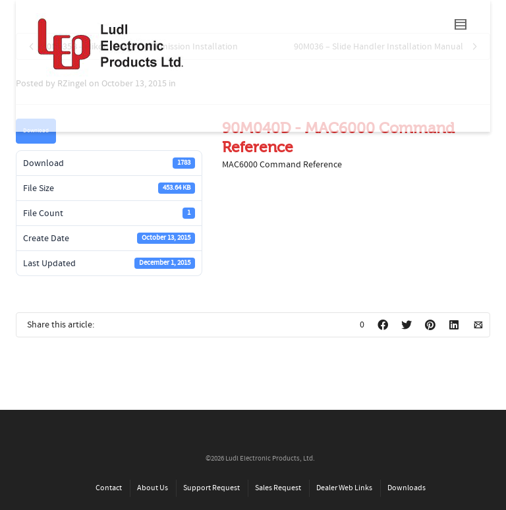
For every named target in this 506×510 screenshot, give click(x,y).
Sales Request (278, 488)
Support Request (211, 488)
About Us (152, 488)
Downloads (406, 488)
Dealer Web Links (344, 488)
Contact (109, 488)
